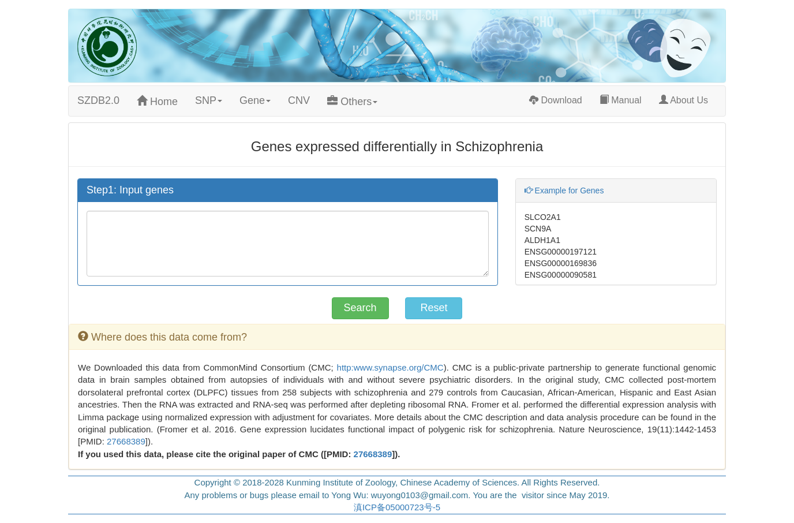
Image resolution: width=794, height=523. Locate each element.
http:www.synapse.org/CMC (390, 367)
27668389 (126, 441)
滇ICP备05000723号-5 (397, 507)
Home (157, 101)
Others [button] (352, 101)
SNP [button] (208, 100)
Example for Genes (564, 190)
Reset (433, 307)
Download (555, 100)
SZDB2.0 (98, 100)
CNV (299, 100)
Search (360, 307)
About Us (688, 99)
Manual (621, 100)
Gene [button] (255, 100)
